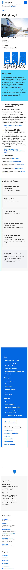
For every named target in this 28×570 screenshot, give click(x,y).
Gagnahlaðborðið (8, 441)
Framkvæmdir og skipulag (11, 363)
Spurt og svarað (14, 530)
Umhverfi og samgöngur (11, 368)
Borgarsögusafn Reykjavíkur (11, 433)
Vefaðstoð (14, 520)
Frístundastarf (21, 5)
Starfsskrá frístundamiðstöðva (13, 258)
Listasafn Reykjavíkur (9, 444)
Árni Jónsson (15, 158)
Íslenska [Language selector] (5, 422)
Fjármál (7, 392)
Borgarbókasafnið (8, 430)
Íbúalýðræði (8, 374)
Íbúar (5, 5)
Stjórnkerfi (7, 383)
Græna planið (8, 394)
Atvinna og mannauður (10, 389)
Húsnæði (7, 401)
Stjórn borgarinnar (9, 381)
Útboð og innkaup (9, 404)
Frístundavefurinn (8, 439)
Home (3, 5)
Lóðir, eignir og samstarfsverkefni (13, 415)
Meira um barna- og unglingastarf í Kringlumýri (13, 126)
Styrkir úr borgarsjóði (10, 412)
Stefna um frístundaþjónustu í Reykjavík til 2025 (13, 260)
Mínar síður (13, 422)
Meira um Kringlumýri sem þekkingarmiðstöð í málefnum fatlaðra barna (14, 150)
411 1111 (6, 45)
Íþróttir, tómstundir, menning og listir (14, 371)
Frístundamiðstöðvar (6, 6)
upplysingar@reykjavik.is (14, 534)
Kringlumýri (13, 6)
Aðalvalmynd (25, 2)
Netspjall (14, 525)
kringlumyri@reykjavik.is (10, 48)
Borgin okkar (7, 436)
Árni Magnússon (19, 168)
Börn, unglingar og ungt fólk (13, 5)
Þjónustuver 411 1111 (14, 540)
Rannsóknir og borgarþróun (12, 410)
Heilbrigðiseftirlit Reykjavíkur (12, 407)
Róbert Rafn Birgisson (15, 161)
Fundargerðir (8, 386)
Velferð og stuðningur (10, 365)
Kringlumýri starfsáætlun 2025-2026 (15, 256)
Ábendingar (14, 545)
